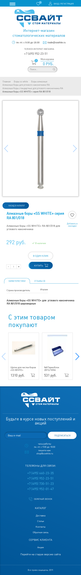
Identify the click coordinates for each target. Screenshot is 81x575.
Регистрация (67, 4)
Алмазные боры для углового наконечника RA (26, 84)
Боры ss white (21, 81)
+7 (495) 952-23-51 (36, 53)
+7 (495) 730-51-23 (40, 484)
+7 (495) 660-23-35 (40, 473)
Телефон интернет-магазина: (39, 49)
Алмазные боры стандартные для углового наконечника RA (32, 88)
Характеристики (17, 281)
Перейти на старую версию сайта (40, 554)
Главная (6, 81)
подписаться (62, 435)
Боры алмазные (39, 81)
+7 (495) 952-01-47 (40, 489)
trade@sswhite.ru (57, 42)
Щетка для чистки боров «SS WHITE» (23, 368)
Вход (56, 4)
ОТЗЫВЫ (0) (39, 281)
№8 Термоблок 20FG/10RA (51, 368)
